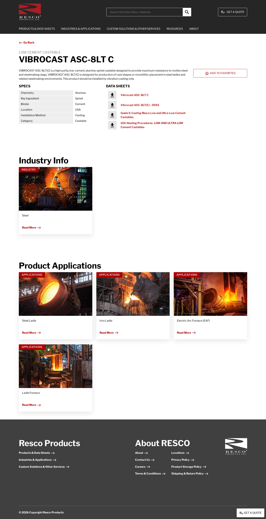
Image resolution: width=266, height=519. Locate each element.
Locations (180, 452)
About (141, 452)
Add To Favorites (220, 73)
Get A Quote (232, 12)
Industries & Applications (37, 459)
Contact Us (145, 459)
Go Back (26, 42)
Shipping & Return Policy (189, 473)
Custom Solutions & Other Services (44, 466)
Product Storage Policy (188, 466)
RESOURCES (175, 28)
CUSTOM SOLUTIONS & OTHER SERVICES (133, 28)
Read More (31, 227)
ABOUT (194, 28)
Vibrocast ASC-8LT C (135, 95)
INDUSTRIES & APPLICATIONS (81, 28)
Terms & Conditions (150, 473)
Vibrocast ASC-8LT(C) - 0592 (140, 105)
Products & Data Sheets (37, 452)
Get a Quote (250, 513)
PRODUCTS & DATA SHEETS (37, 28)
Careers (142, 466)
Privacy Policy (182, 459)
